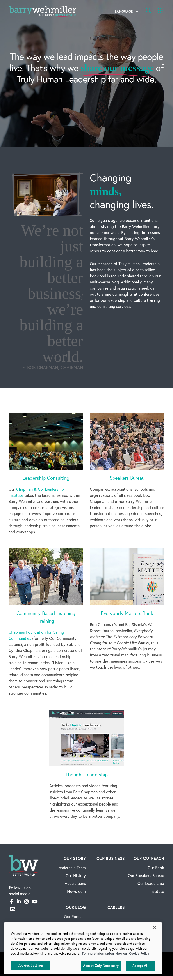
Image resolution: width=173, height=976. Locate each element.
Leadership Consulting (45, 478)
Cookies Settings (30, 965)
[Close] (154, 927)
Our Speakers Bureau (146, 875)
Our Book (156, 867)
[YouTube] (35, 901)
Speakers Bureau (127, 478)
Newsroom (76, 891)
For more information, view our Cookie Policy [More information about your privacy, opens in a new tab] (115, 953)
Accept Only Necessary (101, 965)
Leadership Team (71, 867)
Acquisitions (75, 883)
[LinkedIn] (19, 901)
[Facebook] (11, 901)
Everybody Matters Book (127, 613)
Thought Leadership (87, 774)
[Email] (12, 909)
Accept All (140, 965)
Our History (76, 875)
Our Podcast (75, 916)
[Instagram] (26, 901)
